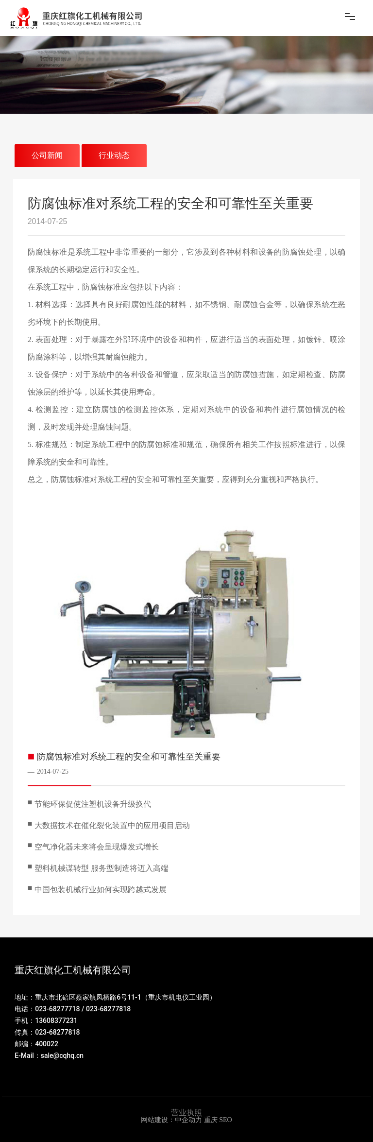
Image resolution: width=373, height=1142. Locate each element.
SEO (225, 1120)
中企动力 (188, 1120)
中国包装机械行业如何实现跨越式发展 (100, 889)
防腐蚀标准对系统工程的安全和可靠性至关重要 (128, 756)
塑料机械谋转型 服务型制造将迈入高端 (101, 868)
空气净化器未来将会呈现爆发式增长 (96, 847)
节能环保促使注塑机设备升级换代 (92, 804)
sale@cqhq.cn (62, 1055)
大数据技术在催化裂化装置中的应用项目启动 (112, 825)
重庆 (211, 1120)
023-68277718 (57, 1009)
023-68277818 (108, 1009)
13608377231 (56, 1020)
